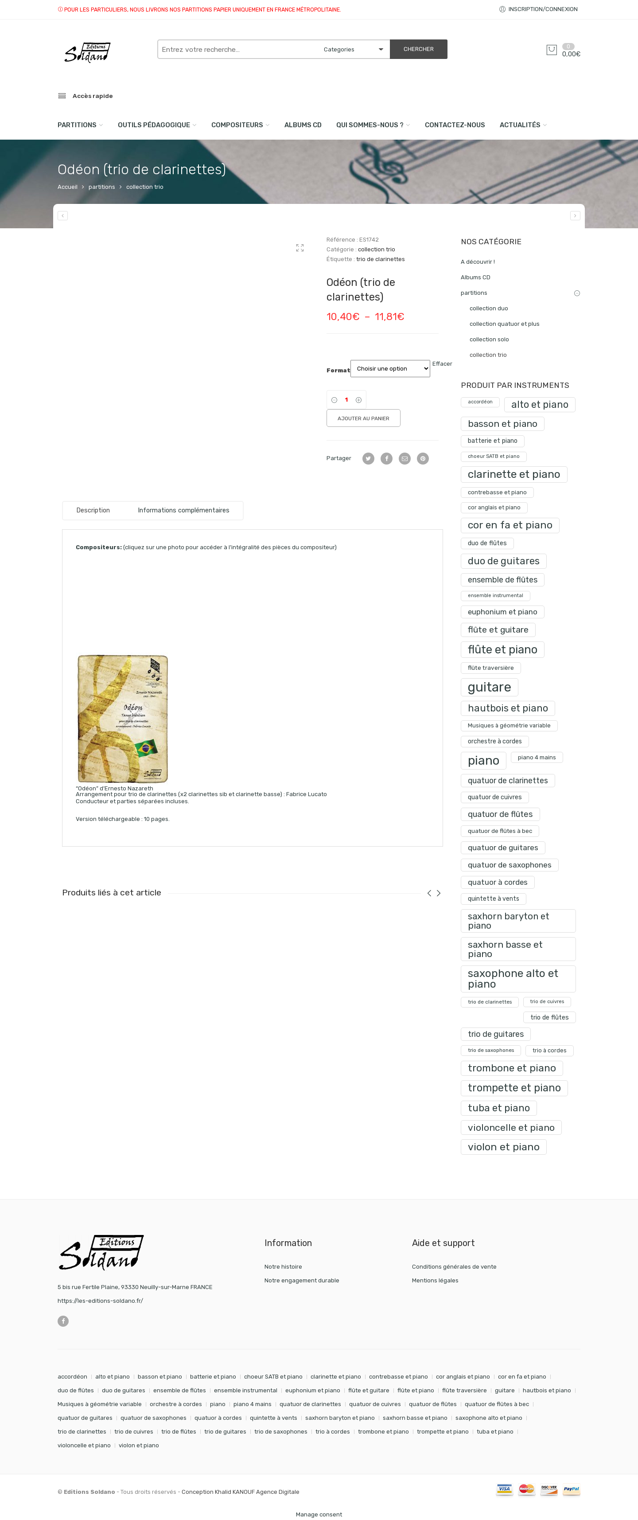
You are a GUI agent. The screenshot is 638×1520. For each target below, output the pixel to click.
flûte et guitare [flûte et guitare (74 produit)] (498, 630)
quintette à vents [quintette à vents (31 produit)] (493, 899)
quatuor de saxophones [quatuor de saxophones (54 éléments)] (154, 1417)
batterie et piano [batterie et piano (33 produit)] (492, 441)
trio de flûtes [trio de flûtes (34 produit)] (549, 1017)
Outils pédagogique (154, 125)
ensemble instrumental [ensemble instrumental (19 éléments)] (245, 1390)
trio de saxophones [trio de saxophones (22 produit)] (491, 1050)
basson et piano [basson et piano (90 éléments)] (160, 1376)
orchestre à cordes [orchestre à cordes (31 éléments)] (176, 1404)
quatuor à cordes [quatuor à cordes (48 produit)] (498, 882)
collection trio (144, 187)
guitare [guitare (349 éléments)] (505, 1390)
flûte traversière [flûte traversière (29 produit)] (491, 667)
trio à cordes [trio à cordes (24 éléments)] (332, 1431)
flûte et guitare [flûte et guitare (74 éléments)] (368, 1390)
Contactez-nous (455, 125)
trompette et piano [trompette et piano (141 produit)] (514, 1088)
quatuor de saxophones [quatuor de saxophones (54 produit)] (510, 864)
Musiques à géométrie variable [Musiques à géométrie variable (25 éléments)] (100, 1404)
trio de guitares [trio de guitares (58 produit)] (496, 1034)
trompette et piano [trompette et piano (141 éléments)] (443, 1431)
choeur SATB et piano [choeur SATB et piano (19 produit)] (494, 456)
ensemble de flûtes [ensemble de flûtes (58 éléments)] (179, 1390)
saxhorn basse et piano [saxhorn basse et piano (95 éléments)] (415, 1417)
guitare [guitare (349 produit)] (489, 687)
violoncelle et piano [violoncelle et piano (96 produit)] (511, 1127)
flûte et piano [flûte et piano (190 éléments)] (415, 1390)
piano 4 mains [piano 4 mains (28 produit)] (537, 757)
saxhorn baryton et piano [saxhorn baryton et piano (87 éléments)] (340, 1417)
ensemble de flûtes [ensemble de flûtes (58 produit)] (502, 579)
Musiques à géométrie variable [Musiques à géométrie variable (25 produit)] (509, 725)
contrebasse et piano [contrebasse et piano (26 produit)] (497, 492)
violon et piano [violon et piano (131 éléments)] (139, 1445)
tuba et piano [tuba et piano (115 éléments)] (495, 1431)
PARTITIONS (77, 125)
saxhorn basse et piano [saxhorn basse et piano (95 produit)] (505, 949)
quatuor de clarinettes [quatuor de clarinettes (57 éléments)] (310, 1404)
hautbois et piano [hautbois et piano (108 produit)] (508, 708)
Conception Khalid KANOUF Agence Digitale (241, 1492)
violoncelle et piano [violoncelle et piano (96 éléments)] (84, 1445)
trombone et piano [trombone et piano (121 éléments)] (383, 1431)
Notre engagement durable (302, 1280)
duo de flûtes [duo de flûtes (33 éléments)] (76, 1390)
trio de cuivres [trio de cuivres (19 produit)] (547, 1001)
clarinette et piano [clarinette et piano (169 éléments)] (336, 1376)
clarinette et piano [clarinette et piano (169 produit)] (514, 474)
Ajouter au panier (363, 418)
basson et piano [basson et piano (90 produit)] (502, 423)
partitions (102, 187)
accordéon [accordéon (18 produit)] (480, 402)
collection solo (489, 339)
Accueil (68, 187)
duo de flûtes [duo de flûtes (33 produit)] (487, 543)
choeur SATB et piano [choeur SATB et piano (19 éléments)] (273, 1376)
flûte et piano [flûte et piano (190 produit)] (502, 649)
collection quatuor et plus (505, 323)
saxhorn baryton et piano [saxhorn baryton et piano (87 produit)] (508, 920)
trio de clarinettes (380, 259)
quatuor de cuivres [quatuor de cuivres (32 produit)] (495, 797)
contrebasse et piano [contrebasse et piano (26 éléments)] (398, 1376)
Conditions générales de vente (454, 1266)
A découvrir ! (478, 261)
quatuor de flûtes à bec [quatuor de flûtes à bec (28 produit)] (500, 831)
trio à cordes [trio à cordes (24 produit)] (550, 1050)
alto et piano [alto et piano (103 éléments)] (112, 1376)
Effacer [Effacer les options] (442, 363)
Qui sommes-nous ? (370, 125)
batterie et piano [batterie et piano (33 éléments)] (213, 1376)
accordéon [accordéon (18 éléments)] (72, 1376)
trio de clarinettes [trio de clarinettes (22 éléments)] (82, 1431)
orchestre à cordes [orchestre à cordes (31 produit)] (495, 741)
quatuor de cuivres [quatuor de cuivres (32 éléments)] (375, 1404)
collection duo (489, 308)
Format (338, 370)
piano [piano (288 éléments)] (218, 1404)
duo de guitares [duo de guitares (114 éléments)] (123, 1390)
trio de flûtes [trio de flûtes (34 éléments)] (178, 1431)
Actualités (520, 125)
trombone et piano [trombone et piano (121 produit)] (512, 1068)
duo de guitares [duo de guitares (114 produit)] (504, 561)
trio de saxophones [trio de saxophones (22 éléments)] (280, 1431)
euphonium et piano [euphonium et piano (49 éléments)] (312, 1390)
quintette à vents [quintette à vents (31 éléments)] (273, 1417)
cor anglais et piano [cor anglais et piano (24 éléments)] (463, 1376)
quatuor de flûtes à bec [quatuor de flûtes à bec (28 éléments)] (497, 1404)
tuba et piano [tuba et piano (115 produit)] (499, 1108)
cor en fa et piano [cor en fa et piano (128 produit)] (510, 525)
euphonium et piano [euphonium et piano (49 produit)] (502, 611)
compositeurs (237, 125)
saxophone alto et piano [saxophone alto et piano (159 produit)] (513, 978)
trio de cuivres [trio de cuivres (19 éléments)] (133, 1431)
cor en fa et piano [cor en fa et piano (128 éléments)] (522, 1376)
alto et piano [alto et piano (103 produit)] (539, 404)
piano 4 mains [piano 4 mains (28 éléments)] (252, 1404)
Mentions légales (435, 1280)
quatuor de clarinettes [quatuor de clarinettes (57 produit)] (508, 780)
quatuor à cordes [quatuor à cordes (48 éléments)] (218, 1417)
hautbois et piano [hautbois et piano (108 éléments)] (547, 1390)
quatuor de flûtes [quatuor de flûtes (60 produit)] (500, 814)
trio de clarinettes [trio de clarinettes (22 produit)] (490, 1002)
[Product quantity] (346, 399)
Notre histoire (283, 1266)
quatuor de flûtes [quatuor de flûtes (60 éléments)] (433, 1404)
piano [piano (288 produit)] (483, 760)
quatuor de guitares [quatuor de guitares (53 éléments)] (85, 1417)
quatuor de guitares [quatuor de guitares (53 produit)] (503, 847)
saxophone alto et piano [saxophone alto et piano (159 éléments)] (488, 1417)
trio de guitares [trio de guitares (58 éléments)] (225, 1431)
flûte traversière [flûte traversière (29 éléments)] (464, 1390)
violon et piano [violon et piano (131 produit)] (504, 1147)
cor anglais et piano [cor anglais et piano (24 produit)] (494, 507)
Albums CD (303, 125)
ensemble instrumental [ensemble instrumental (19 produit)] (495, 595)
